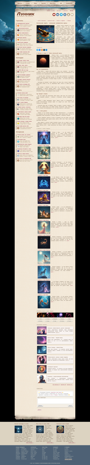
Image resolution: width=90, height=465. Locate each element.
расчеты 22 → (70, 384)
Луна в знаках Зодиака (22, 102)
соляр (24, 6)
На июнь (19, 65)
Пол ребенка (24, 449)
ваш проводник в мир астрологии (25, 16)
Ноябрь (43, 455)
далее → (57, 137)
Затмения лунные (21, 107)
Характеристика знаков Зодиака (24, 144)
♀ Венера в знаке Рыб (43, 295)
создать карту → (72, 442)
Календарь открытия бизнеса (23, 79)
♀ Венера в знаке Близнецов (44, 160)
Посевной (18, 457)
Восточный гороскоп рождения (24, 47)
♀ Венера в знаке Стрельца (44, 250)
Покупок (22, 455)
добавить (40, 405)
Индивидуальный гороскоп (23, 23)
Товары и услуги (68, 457)
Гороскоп (43, 3)
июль (23, 65)
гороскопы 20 (63, 384)
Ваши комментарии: (55, 400)
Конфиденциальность (69, 456)
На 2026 (19, 70)
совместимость (19, 6)
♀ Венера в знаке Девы (43, 205)
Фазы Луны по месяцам (22, 97)
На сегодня (19, 60)
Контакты (66, 449)
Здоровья (18, 452)
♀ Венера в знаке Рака (43, 175)
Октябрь (43, 453)
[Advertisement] (25, 172)
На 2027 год (44, 456)
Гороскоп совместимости (22, 32)
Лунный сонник (20, 134)
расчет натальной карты (43, 6)
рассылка (59, 10)
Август (43, 451)
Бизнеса (23, 457)
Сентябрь (44, 452)
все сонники (27, 134)
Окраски (17, 449)
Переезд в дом (24, 452)
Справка (66, 452)
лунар (27, 6)
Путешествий (24, 458)
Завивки (17, 451)
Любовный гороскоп (21, 37)
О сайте (66, 448)
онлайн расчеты (51, 6)
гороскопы (35, 6)
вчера (28, 60)
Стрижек (17, 448)
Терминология (67, 455)
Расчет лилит (33, 451)
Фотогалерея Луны (21, 139)
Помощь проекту (68, 459)
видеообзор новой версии (56, 392)
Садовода (18, 456)
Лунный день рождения (22, 42)
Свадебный (23, 456)
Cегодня (28, 3)
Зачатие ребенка (24, 451)
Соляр (32, 453)
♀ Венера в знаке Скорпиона (44, 235)
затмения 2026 (65, 6)
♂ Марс (69, 318)
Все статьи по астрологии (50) (24, 158)
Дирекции (33, 456)
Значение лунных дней (22, 92)
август (26, 65)
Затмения (55, 451)
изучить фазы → (50, 442)
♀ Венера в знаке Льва (43, 190)
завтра (24, 60)
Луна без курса (56, 452)
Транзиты (33, 449)
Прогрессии (33, 455)
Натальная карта (34, 448)
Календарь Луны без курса (23, 116)
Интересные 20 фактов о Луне (24, 148)
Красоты (17, 455)
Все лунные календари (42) (23, 84)
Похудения (18, 453)
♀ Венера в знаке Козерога (44, 265)
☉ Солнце (47, 318)
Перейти (57, 332)
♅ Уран (54, 321)
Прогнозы (19, 3)
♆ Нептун (62, 321)
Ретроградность (56, 455)
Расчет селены (34, 452)
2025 (23, 70)
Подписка (66, 453)
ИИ (61, 3)
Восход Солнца (56, 456)
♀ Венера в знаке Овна (43, 130)
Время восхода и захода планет (24, 121)
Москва (71, 10)
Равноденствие (56, 458)
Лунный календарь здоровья (23, 74)
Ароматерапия (24, 453)
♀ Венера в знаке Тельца (43, 145)
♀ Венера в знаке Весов (43, 220)
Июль (43, 449)
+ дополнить (65, 10)
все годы (26, 70)
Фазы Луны (53, 3)
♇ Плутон (69, 321)
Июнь (35, 3)
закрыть (70, 405)
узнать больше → (30, 442)
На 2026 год (44, 457)
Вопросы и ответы (68, 451)
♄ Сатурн (47, 321)
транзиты (31, 6)
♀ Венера (62, 318)
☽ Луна (40, 318)
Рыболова (18, 458)
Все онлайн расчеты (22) (22, 126)
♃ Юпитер (40, 321)
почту (51, 394)
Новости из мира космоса (23, 153)
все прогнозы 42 (56, 384)
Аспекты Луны (56, 453)
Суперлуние (55, 457)
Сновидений (23, 448)
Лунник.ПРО (69, 3)
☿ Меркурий (55, 318)
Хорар (32, 457)
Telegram (56, 394)
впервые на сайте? (51, 10)
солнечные (28, 107)
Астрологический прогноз (23, 28)
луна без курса (58, 6)
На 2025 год (44, 458)
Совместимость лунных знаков (24, 111)
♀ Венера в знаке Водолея (44, 280)
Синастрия (33, 458)
